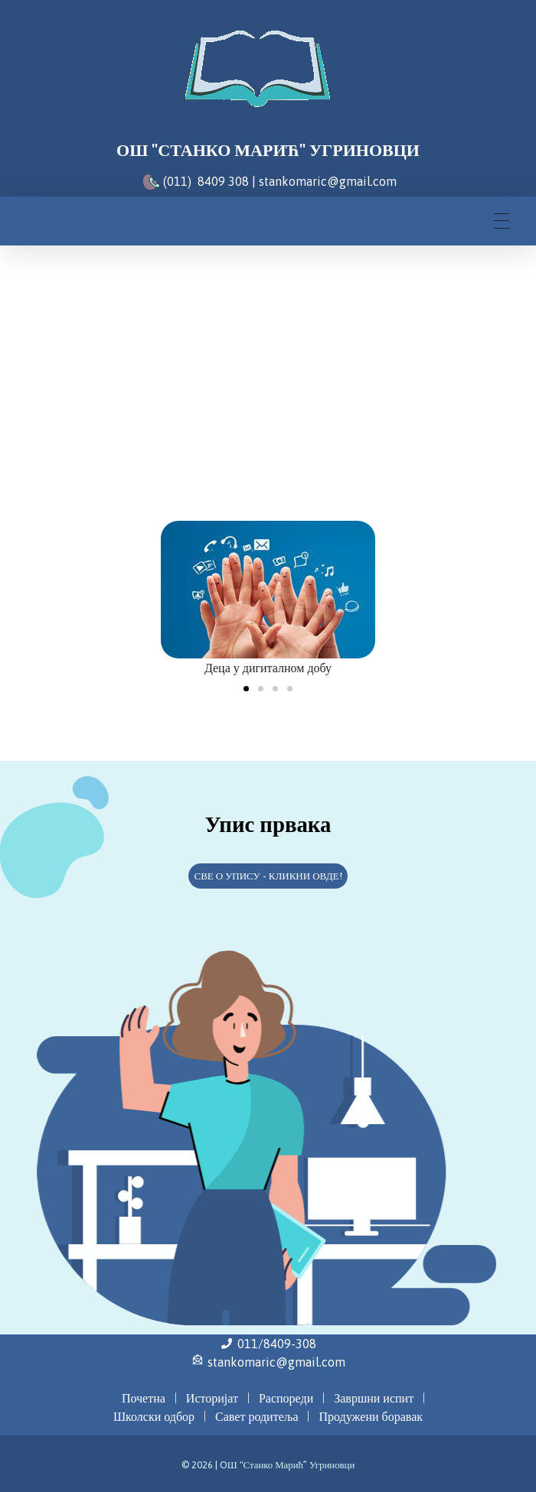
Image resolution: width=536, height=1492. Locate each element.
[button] (246, 688)
